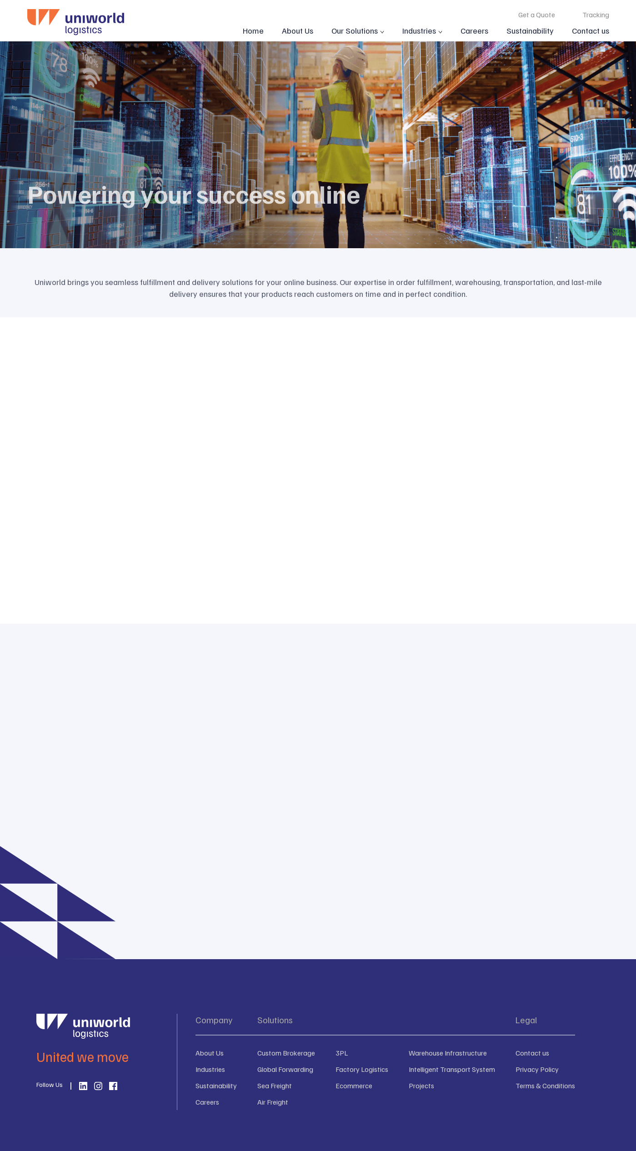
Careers (474, 30)
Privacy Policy (537, 1069)
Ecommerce (354, 1085)
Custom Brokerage (286, 1052)
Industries (419, 30)
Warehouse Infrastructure (448, 1052)
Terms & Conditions (545, 1085)
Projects (421, 1085)
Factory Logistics (362, 1069)
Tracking (595, 14)
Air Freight (272, 1101)
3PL (342, 1052)
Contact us (590, 30)
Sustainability (530, 30)
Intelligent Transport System (452, 1069)
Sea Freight (274, 1085)
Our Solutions (354, 30)
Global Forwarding (285, 1069)
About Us (297, 30)
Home (253, 30)
